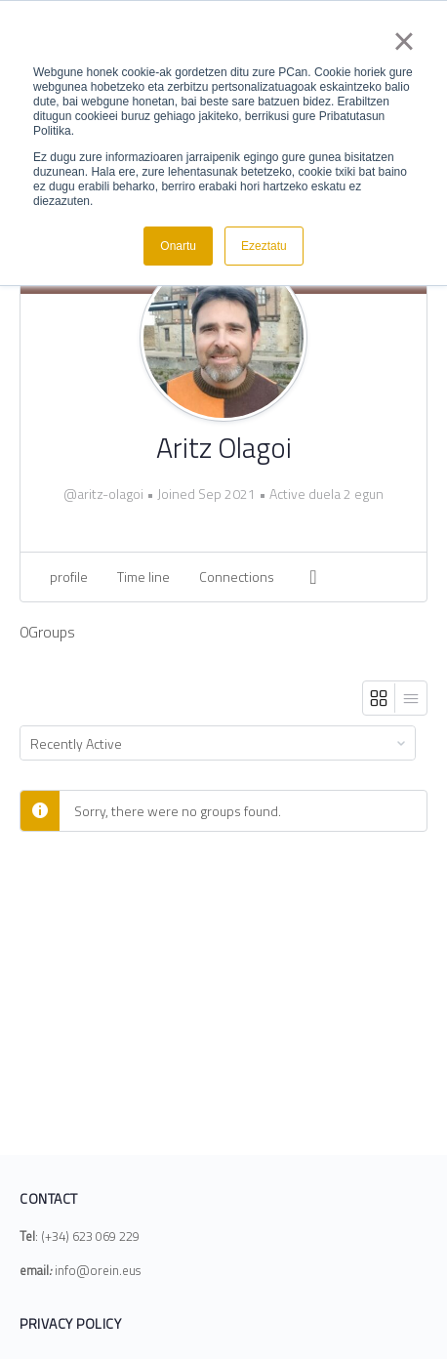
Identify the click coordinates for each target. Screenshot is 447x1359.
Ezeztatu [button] (264, 246)
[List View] (411, 698)
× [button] (403, 41)
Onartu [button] (178, 246)
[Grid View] (379, 698)
